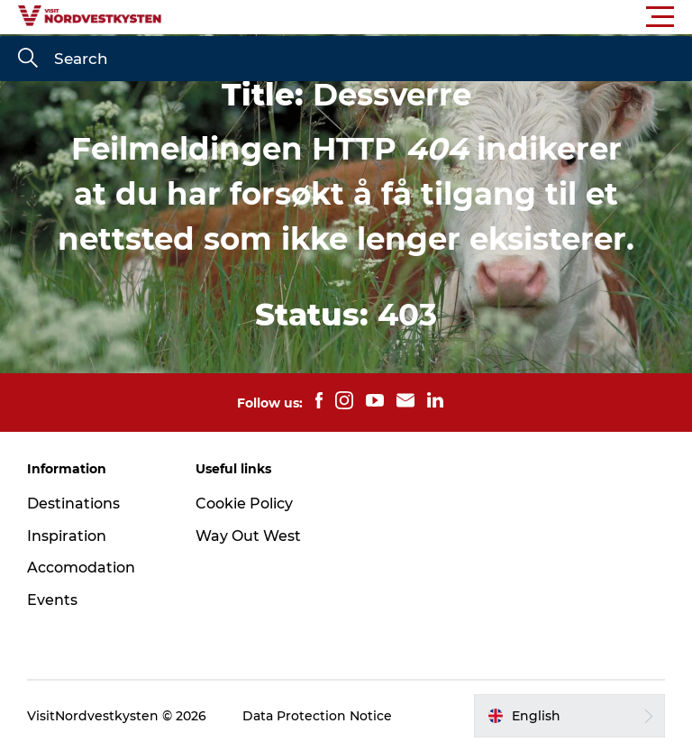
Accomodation (81, 567)
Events (52, 600)
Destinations (73, 503)
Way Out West (248, 536)
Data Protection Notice (317, 716)
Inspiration (66, 536)
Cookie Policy (244, 503)
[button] (427, 17)
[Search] (28, 59)
